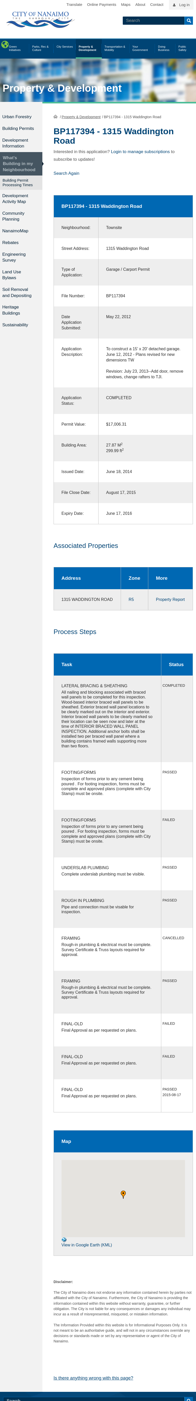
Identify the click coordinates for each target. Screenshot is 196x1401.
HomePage (55, 116)
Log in (184, 5)
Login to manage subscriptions (140, 151)
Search (189, 21)
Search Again (66, 173)
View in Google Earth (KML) (87, 1247)
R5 (128, 599)
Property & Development (62, 88)
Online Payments (101, 4)
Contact (156, 4)
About (140, 4)
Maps (126, 4)
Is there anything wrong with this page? (93, 1383)
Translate (74, 4)
